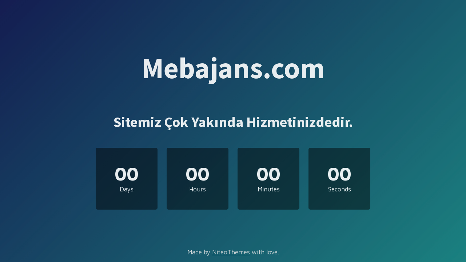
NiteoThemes (231, 252)
